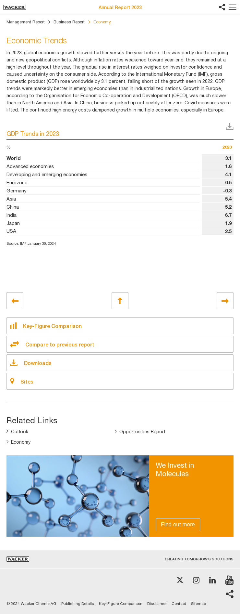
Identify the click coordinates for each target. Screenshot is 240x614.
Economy (20, 442)
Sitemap (198, 603)
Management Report (25, 22)
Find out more (178, 524)
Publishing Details (77, 603)
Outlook (19, 431)
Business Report (69, 22)
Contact (179, 603)
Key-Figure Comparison (120, 603)
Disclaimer (157, 603)
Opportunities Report (142, 431)
